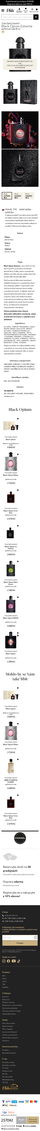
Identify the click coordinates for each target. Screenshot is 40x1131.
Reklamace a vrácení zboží (12, 1005)
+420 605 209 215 (11, 915)
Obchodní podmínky (9, 1008)
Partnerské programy (10, 1038)
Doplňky (5, 987)
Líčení (4, 981)
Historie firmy (7, 1071)
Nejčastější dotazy (9, 1014)
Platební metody (8, 1002)
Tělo (3, 984)
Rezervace (6, 999)
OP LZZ (5, 1082)
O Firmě (5, 1068)
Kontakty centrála (8, 1065)
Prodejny (5, 1050)
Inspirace (5, 1040)
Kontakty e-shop (8, 1062)
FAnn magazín (7, 1029)
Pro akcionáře (7, 1077)
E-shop (5, 912)
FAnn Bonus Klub (8, 1023)
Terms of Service (12, 952)
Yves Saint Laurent (10, 23)
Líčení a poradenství (9, 1035)
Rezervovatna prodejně (33, 1120)
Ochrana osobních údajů (11, 1011)
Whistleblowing (8, 1079)
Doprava (5, 996)
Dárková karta (7, 1026)
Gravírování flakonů (9, 1032)
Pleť (3, 976)
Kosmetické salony (9, 1053)
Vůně (4, 978)
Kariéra (4, 1074)
